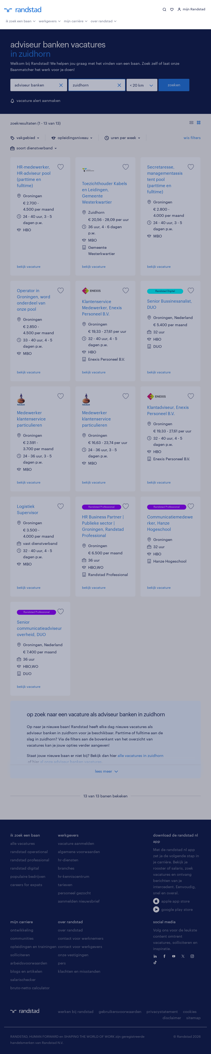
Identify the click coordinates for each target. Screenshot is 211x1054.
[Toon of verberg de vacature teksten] (195, 123)
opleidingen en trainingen (33, 946)
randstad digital (24, 868)
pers (62, 963)
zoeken (174, 85)
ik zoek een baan (21, 20)
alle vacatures (22, 843)
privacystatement (162, 1011)
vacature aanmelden (76, 843)
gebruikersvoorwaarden (120, 1011)
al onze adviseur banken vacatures (71, 761)
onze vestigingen (73, 954)
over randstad (104, 20)
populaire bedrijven (27, 876)
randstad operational (29, 851)
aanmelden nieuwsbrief (79, 901)
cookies (190, 1011)
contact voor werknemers (80, 938)
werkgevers (50, 20)
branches (66, 868)
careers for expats (26, 884)
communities (22, 938)
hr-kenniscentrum (73, 876)
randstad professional (29, 860)
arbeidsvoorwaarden (28, 963)
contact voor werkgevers (80, 946)
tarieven (65, 884)
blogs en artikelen (26, 971)
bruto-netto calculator (30, 988)
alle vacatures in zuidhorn (140, 755)
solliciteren (20, 954)
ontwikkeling (21, 930)
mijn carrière (76, 20)
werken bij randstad (76, 1011)
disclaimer (172, 1017)
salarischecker (23, 979)
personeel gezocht (74, 893)
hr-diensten (68, 860)
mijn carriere (21, 921)
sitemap (193, 1017)
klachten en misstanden (79, 971)
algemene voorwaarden (79, 851)
